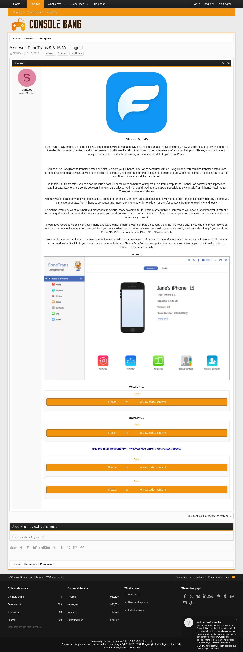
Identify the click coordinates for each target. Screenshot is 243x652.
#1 (227, 64)
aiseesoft (51, 54)
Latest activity (137, 610)
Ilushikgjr (114, 620)
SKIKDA (18, 54)
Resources (77, 3)
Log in (122, 401)
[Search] (225, 4)
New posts (18, 12)
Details (173, 644)
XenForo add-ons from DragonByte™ (110, 644)
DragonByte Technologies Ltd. (154, 644)
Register (134, 401)
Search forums (36, 12)
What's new (54, 3)
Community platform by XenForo (121, 642)
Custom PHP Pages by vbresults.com (121, 648)
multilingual (77, 54)
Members (52, 12)
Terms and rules (192, 576)
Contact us (175, 576)
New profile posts (139, 602)
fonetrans (64, 54)
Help (224, 576)
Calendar (99, 3)
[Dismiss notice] (235, 620)
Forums (35, 3)
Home (16, 3)
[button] (24, 4)
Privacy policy (211, 576)
